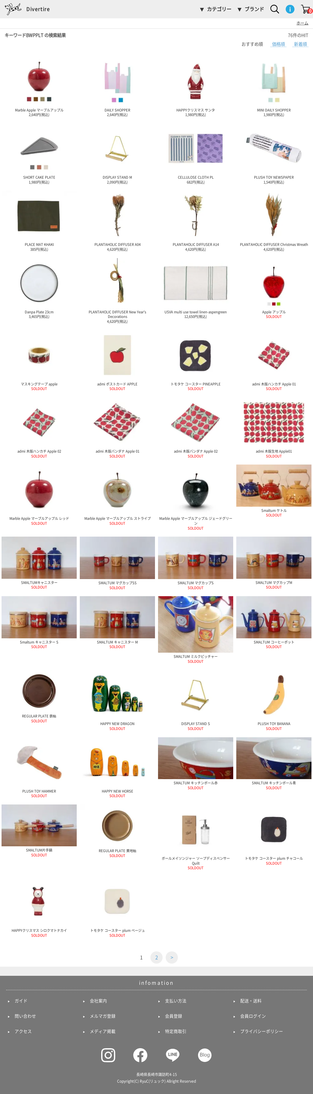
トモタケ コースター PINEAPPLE (195, 360)
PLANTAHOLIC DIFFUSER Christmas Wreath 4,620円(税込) (273, 221)
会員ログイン (253, 1016)
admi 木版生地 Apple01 (273, 427)
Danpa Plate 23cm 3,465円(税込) (39, 288)
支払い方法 (175, 1001)
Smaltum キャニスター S (39, 622)
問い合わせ (25, 1016)
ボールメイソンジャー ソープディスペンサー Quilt (195, 837)
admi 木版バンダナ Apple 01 (117, 427)
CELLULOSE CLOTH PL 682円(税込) (195, 153)
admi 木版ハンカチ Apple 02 (39, 427)
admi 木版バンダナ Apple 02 (195, 427)
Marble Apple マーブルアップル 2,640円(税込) (39, 86)
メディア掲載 (103, 1031)
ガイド (21, 1001)
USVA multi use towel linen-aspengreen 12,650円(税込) (195, 288)
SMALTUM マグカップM (273, 563)
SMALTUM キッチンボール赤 (195, 763)
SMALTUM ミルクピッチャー (195, 629)
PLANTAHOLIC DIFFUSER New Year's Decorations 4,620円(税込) (117, 290)
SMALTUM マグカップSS (117, 563)
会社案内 (98, 1001)
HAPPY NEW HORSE (117, 767)
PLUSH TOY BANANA (273, 700)
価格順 (278, 44)
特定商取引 (175, 1031)
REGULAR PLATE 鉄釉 (39, 696)
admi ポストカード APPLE (117, 360)
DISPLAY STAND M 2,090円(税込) (117, 153)
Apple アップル (273, 288)
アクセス (23, 1031)
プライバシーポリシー (261, 1031)
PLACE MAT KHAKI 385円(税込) (39, 221)
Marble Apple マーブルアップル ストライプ (117, 495)
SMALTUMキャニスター (39, 563)
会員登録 (173, 1016)
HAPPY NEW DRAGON (117, 700)
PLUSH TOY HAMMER (39, 767)
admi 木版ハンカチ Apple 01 (273, 360)
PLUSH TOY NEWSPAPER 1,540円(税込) (273, 153)
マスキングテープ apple (39, 360)
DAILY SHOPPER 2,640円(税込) (117, 86)
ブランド (254, 9)
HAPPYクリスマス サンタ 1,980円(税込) (195, 86)
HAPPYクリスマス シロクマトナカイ (39, 907)
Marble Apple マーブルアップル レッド (39, 495)
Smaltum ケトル (273, 491)
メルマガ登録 (103, 1016)
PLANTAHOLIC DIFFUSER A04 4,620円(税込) (117, 221)
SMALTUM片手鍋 (39, 830)
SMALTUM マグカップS (195, 563)
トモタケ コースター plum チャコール (273, 834)
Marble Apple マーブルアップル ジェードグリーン (195, 497)
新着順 (300, 44)
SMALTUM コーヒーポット (273, 622)
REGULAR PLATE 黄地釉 (117, 830)
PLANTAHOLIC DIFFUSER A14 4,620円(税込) (195, 221)
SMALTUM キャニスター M (117, 622)
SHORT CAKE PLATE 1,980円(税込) (39, 153)
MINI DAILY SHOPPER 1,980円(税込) (273, 86)
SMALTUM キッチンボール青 (273, 763)
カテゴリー (219, 9)
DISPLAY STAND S (195, 700)
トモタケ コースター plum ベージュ (117, 907)
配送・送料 (251, 1001)
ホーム (302, 23)
